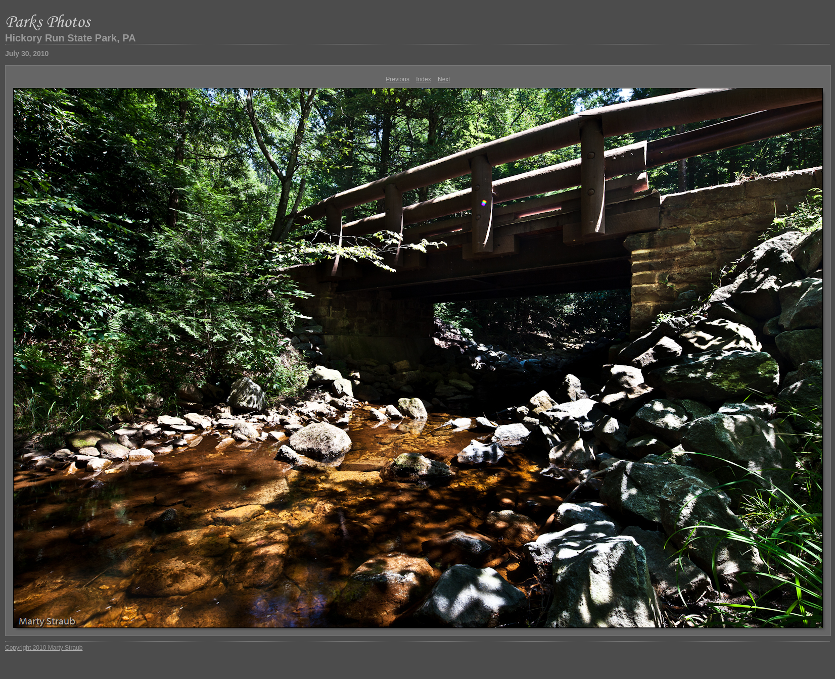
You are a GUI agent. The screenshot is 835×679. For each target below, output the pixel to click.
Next (444, 79)
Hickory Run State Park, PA (70, 37)
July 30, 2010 (27, 54)
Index (423, 79)
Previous (397, 79)
